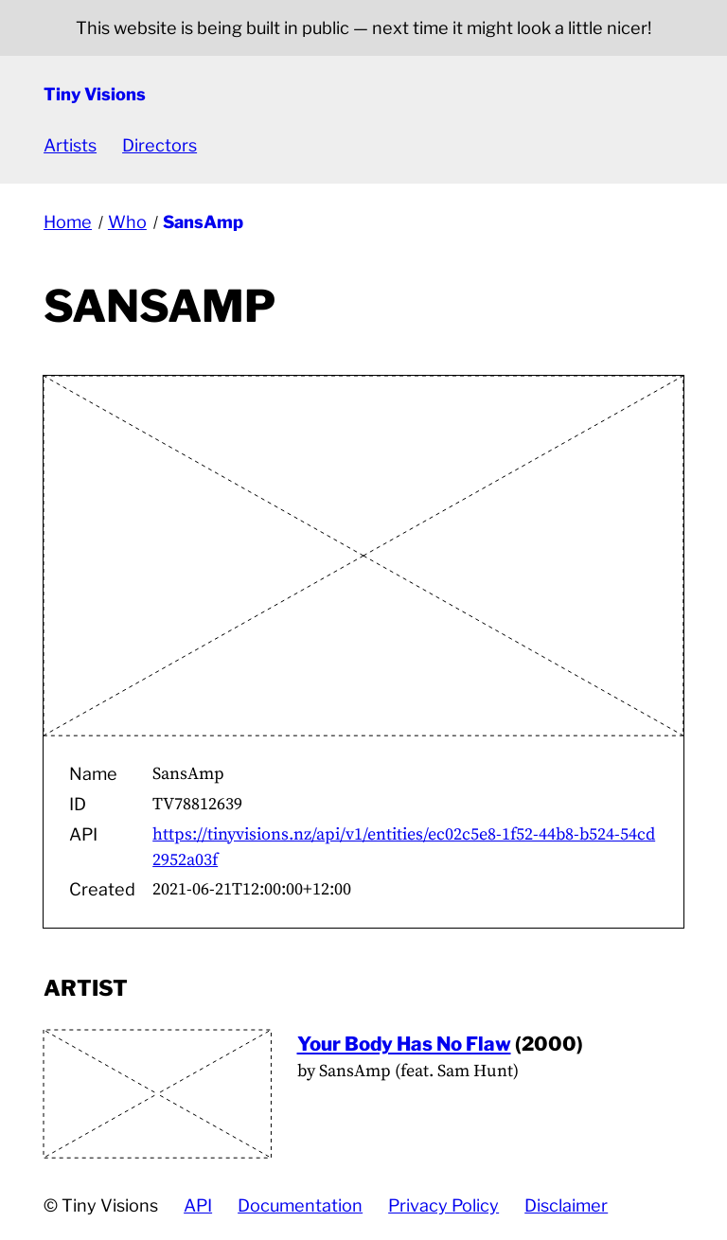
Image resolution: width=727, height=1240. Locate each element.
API (198, 1205)
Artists (70, 145)
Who (127, 222)
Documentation (300, 1205)
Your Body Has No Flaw (404, 1043)
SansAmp (203, 222)
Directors (159, 145)
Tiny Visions (95, 94)
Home (68, 222)
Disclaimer (566, 1205)
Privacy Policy (443, 1205)
